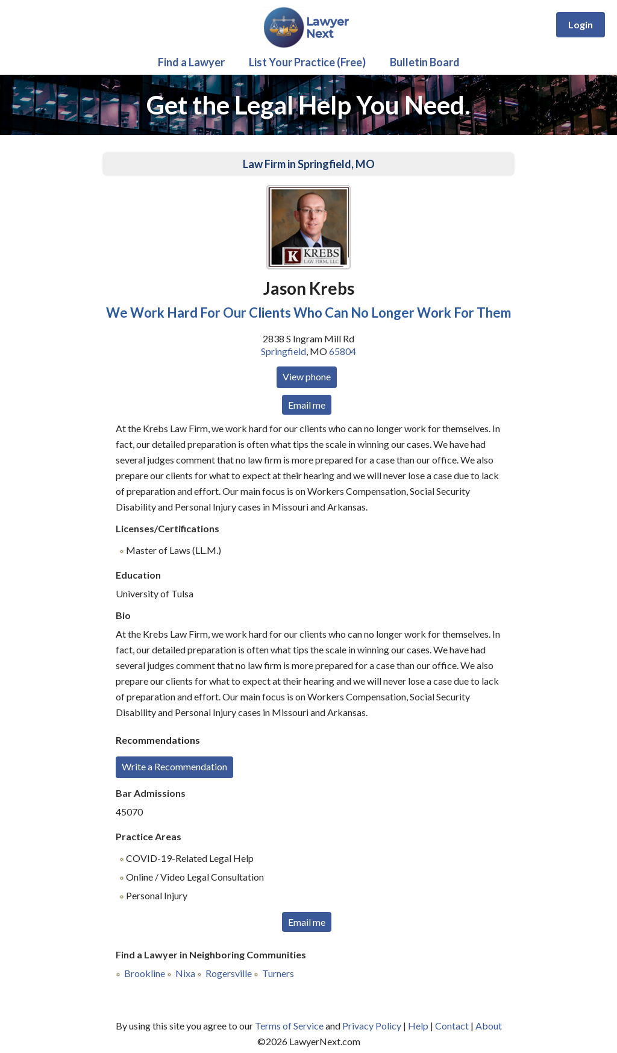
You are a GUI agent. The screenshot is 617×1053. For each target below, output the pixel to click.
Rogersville (228, 973)
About (488, 1025)
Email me (306, 404)
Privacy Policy (371, 1025)
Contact (452, 1025)
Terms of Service (289, 1025)
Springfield (283, 351)
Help (418, 1025)
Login (580, 24)
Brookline (144, 973)
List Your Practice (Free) (307, 62)
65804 (342, 351)
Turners (278, 973)
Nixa (185, 973)
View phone (307, 376)
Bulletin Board (425, 62)
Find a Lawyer (191, 62)
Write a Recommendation (174, 766)
